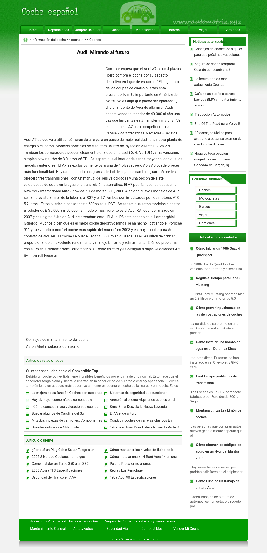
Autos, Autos (83, 529)
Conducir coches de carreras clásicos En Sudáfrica (140, 421)
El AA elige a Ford (123, 413)
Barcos (174, 30)
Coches (116, 30)
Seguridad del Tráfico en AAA (54, 477)
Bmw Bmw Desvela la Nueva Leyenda (138, 407)
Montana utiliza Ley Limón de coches (218, 413)
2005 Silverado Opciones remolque (58, 457)
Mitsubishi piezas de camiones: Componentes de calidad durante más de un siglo (66, 421)
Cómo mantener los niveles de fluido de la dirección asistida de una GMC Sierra (141, 451)
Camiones (232, 30)
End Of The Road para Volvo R (217, 124)
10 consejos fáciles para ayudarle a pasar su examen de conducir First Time (217, 138)
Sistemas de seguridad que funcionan (139, 393)
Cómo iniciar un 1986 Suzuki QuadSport (218, 251)
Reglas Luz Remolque (126, 470)
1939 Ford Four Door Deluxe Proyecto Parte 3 (144, 427)
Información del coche (49, 40)
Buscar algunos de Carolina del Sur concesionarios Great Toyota (58, 414)
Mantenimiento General (48, 529)
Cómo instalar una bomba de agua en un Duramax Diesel (218, 345)
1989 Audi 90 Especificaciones (133, 477)
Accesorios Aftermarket (48, 521)
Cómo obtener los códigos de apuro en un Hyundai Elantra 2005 (218, 451)
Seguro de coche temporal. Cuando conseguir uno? (215, 67)
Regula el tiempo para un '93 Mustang (218, 281)
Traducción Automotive (212, 114)
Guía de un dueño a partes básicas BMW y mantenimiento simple (217, 99)
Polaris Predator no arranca (131, 464)
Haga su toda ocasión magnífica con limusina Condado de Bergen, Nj (212, 159)
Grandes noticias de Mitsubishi (55, 427)
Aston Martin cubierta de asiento (53, 346)
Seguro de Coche (118, 521)
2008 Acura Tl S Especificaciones (57, 470)
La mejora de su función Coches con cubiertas (67, 393)
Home (32, 30)
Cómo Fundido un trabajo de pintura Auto (217, 484)
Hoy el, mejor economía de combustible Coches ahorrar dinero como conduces (61, 401)
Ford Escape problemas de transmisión (216, 379)
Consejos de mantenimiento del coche (58, 339)
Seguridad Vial (117, 529)
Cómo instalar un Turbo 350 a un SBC (60, 464)
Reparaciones (58, 30)
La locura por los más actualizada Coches (210, 82)
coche (75, 40)
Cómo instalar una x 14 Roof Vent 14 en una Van (143, 458)
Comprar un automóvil (87, 30)
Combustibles (151, 529)
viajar (203, 30)
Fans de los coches (83, 521)
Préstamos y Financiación (155, 521)
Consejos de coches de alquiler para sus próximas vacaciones (218, 52)
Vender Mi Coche (186, 529)
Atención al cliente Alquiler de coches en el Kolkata (142, 401)
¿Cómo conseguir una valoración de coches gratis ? (64, 408)
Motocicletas (146, 30)
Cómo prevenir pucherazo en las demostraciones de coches (219, 311)
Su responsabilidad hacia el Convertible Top (62, 371)
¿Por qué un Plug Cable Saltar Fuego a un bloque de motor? (63, 451)
